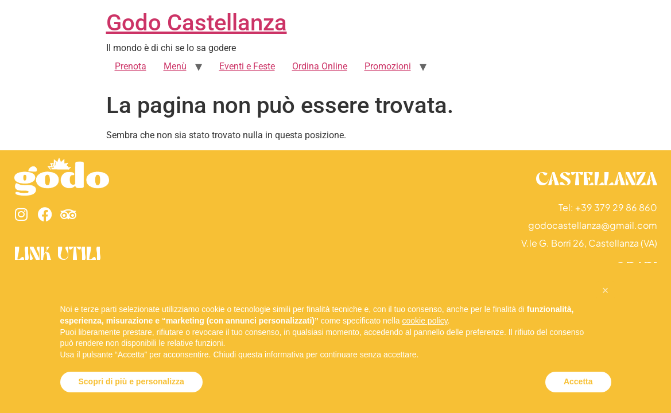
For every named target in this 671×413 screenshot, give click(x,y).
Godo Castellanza (196, 22)
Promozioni (387, 66)
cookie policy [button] (424, 320)
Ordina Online (319, 66)
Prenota (130, 66)
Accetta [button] (578, 381)
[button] (605, 290)
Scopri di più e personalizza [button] (131, 381)
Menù (175, 66)
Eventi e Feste (247, 66)
